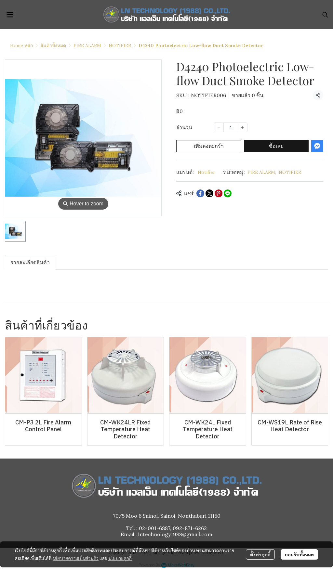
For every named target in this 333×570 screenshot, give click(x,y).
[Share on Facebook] (200, 193)
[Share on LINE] (228, 193)
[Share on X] (209, 193)
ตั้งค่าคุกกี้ (260, 554)
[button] (325, 14)
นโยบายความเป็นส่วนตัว (76, 558)
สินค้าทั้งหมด (53, 45)
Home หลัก (21, 45)
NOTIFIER (120, 45)
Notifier (206, 172)
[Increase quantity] (242, 127)
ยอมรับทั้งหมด (299, 554)
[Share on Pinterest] (218, 193)
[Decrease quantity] (218, 127)
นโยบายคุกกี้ (120, 558)
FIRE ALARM (87, 45)
